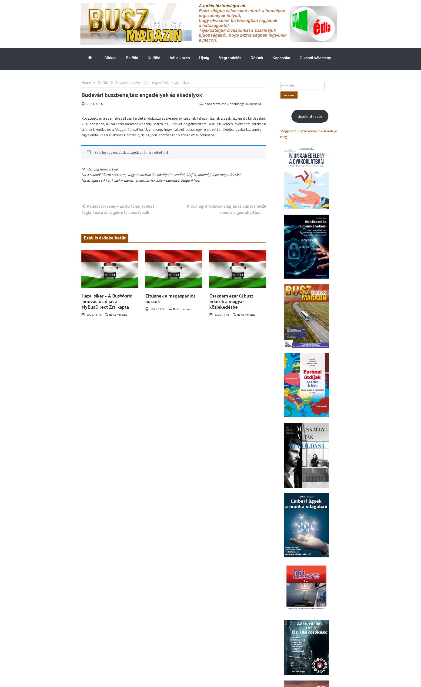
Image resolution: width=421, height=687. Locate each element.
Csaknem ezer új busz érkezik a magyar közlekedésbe (231, 301)
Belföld (132, 58)
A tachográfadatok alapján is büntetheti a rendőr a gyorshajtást (226, 209)
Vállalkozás (180, 58)
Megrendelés (230, 58)
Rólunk (257, 58)
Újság (204, 58)
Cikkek (110, 58)
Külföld (154, 58)
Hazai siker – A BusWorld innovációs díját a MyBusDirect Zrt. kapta (107, 301)
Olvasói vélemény (315, 58)
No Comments (118, 314)
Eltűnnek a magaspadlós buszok (170, 299)
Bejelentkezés (310, 116)
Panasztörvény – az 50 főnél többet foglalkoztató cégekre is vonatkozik (117, 209)
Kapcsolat (281, 58)
